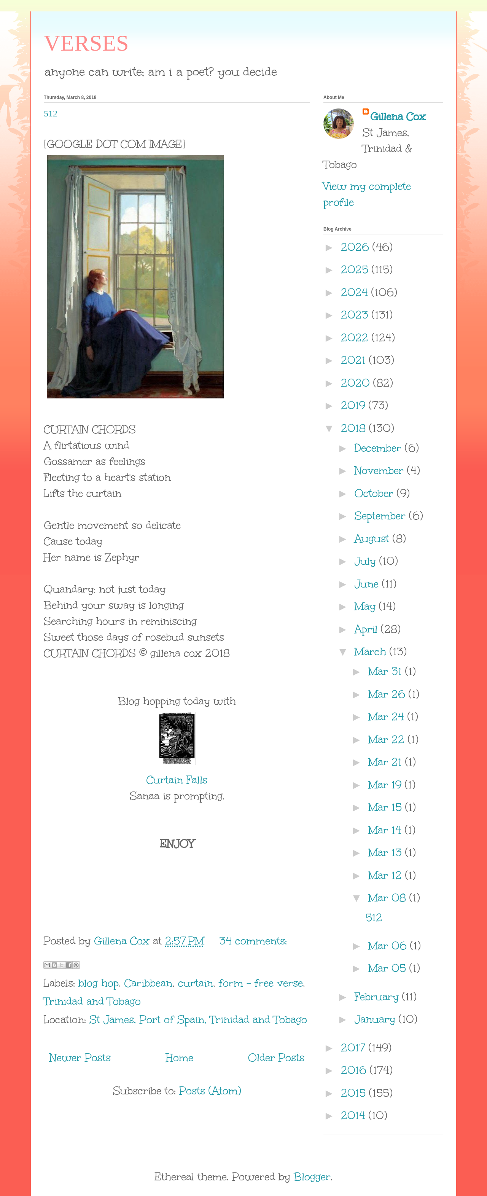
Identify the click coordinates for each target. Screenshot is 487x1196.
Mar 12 (386, 875)
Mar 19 (386, 784)
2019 (355, 405)
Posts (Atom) (210, 1090)
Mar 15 (386, 807)
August (374, 538)
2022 (356, 337)
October (376, 493)
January (377, 1019)
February (378, 996)
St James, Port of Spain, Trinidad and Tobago (198, 1019)
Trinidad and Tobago (92, 1001)
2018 (355, 428)
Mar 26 (388, 694)
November (381, 470)
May (367, 606)
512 (50, 113)
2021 (355, 360)
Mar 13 (386, 852)
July (367, 561)
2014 (355, 1115)
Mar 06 (389, 945)
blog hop (98, 983)
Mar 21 (386, 762)
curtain (195, 983)
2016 (355, 1070)
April (368, 629)
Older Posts (276, 1057)
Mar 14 (386, 830)
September (382, 515)
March (372, 651)
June (368, 584)
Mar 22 (388, 739)
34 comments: (253, 941)
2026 (356, 247)
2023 (356, 315)
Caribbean (148, 983)
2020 (357, 383)
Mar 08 (388, 898)
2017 (355, 1047)
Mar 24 (387, 716)
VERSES (86, 43)
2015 (355, 1093)
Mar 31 (386, 671)
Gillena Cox (398, 116)
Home (179, 1057)
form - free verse (261, 983)
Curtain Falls (176, 780)
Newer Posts (80, 1057)
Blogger (312, 1176)
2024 (356, 292)
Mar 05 (388, 968)
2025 (356, 269)
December (380, 448)
